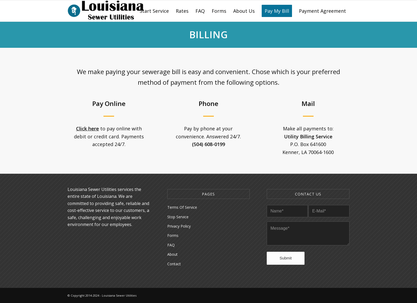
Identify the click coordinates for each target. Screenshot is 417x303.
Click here (87, 128)
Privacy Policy (179, 226)
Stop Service (178, 216)
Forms (172, 235)
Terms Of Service (182, 207)
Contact (174, 263)
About (172, 254)
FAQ (171, 244)
